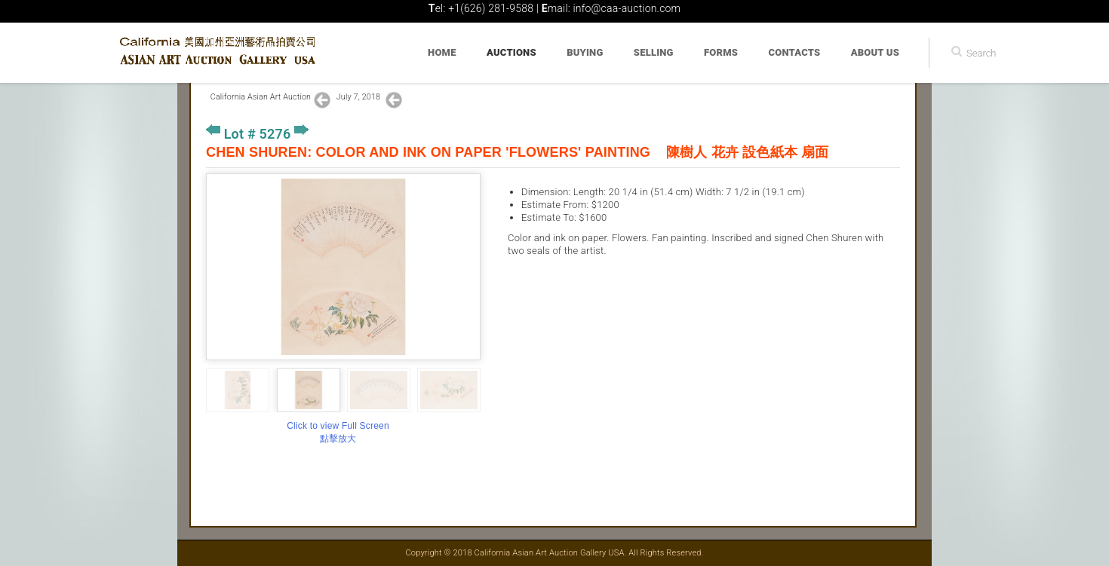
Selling (654, 52)
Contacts (795, 52)
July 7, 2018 (359, 97)
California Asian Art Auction (260, 97)
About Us (875, 52)
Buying (585, 52)
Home (442, 52)
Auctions (511, 52)
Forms (721, 52)
